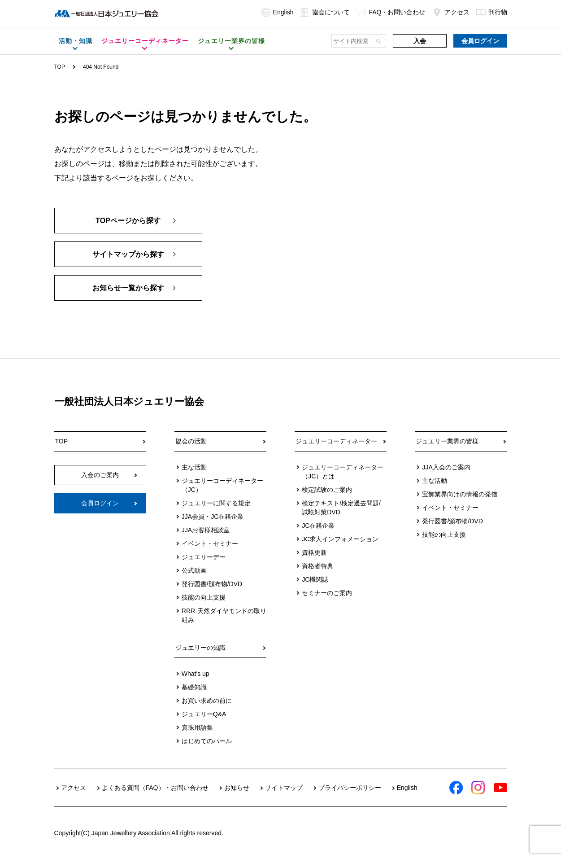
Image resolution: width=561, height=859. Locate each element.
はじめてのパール (207, 741)
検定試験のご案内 (327, 489)
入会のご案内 (100, 474)
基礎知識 (194, 687)
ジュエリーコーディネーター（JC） (222, 485)
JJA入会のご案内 (446, 467)
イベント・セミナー (210, 543)
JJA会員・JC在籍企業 (213, 516)
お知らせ (236, 787)
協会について (325, 12)
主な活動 (194, 467)
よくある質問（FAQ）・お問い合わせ (155, 787)
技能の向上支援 (204, 597)
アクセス (451, 12)
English (277, 12)
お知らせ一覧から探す (128, 288)
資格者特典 (317, 566)
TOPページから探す (128, 220)
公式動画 (194, 570)
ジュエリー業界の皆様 (447, 441)
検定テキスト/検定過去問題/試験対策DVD (341, 508)
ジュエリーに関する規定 (216, 503)
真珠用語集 (197, 727)
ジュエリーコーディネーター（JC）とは (342, 472)
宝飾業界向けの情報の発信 (459, 494)
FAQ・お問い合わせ (391, 12)
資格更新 (314, 552)
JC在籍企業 (318, 525)
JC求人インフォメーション (340, 539)
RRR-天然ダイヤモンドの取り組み (224, 615)
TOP (59, 67)
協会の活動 (191, 441)
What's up (195, 673)
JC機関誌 (315, 579)
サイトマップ (284, 787)
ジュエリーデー (204, 557)
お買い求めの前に (207, 700)
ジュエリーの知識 (200, 647)
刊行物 (491, 12)
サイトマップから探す (128, 254)
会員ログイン (480, 40)
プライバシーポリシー (349, 787)
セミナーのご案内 (327, 592)
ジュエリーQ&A (204, 714)
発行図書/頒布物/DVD (212, 583)
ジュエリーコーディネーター (336, 441)
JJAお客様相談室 (206, 530)
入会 (419, 40)
